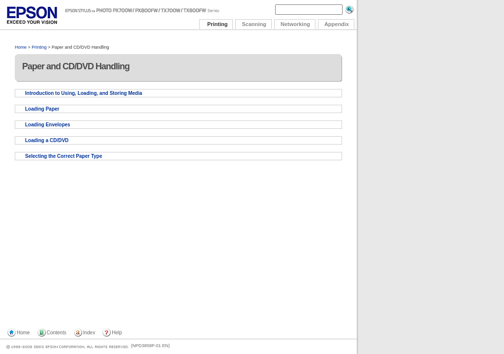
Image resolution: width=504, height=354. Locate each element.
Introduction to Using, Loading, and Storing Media (83, 93)
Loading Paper (42, 109)
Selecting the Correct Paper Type (63, 156)
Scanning (254, 24)
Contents (56, 332)
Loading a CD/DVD (46, 140)
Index (89, 332)
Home (21, 47)
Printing (39, 47)
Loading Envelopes (47, 124)
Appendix (336, 24)
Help (117, 332)
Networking (295, 24)
